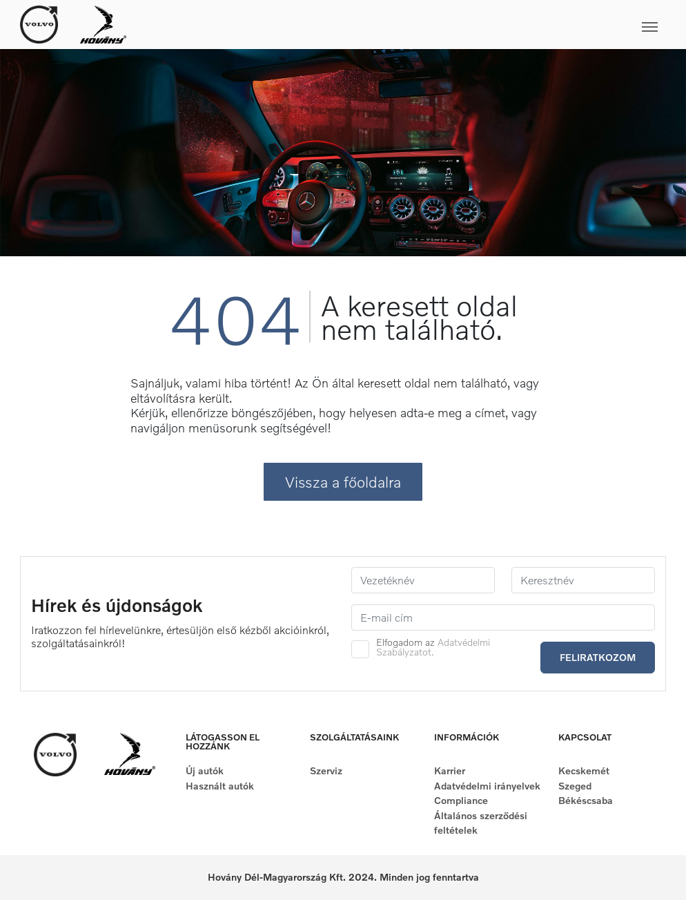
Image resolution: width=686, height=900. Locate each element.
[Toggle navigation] (396, 24)
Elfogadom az (433, 647)
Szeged (574, 786)
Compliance (461, 800)
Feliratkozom (598, 657)
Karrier (449, 770)
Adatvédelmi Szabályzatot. (433, 647)
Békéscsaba (585, 800)
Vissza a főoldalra (343, 481)
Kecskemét (583, 770)
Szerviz (326, 770)
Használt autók (220, 786)
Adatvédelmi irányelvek (487, 786)
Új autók (205, 770)
